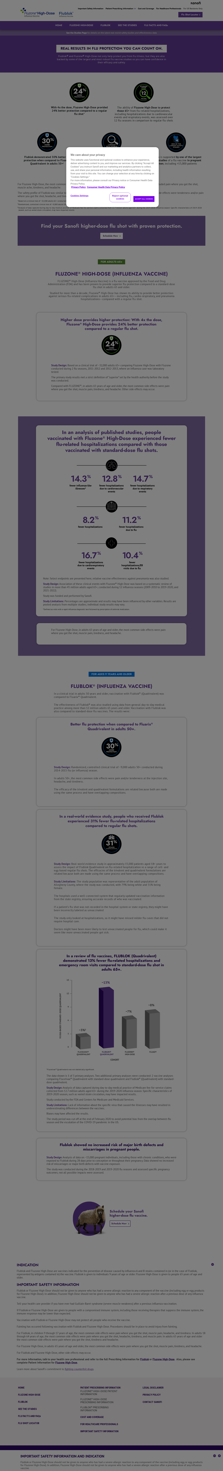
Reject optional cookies (120, 197)
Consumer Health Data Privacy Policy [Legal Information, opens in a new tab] (106, 187)
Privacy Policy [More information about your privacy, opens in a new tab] (78, 187)
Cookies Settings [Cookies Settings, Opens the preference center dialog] (79, 195)
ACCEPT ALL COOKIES (144, 199)
